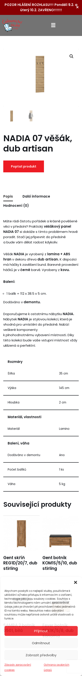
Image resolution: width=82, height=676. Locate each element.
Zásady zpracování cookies (17, 667)
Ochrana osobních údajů (56, 667)
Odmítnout (41, 643)
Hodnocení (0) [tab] (16, 205)
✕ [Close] (77, 7)
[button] (75, 582)
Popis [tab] (8, 196)
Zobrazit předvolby (41, 655)
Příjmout (41, 631)
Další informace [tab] (36, 196)
